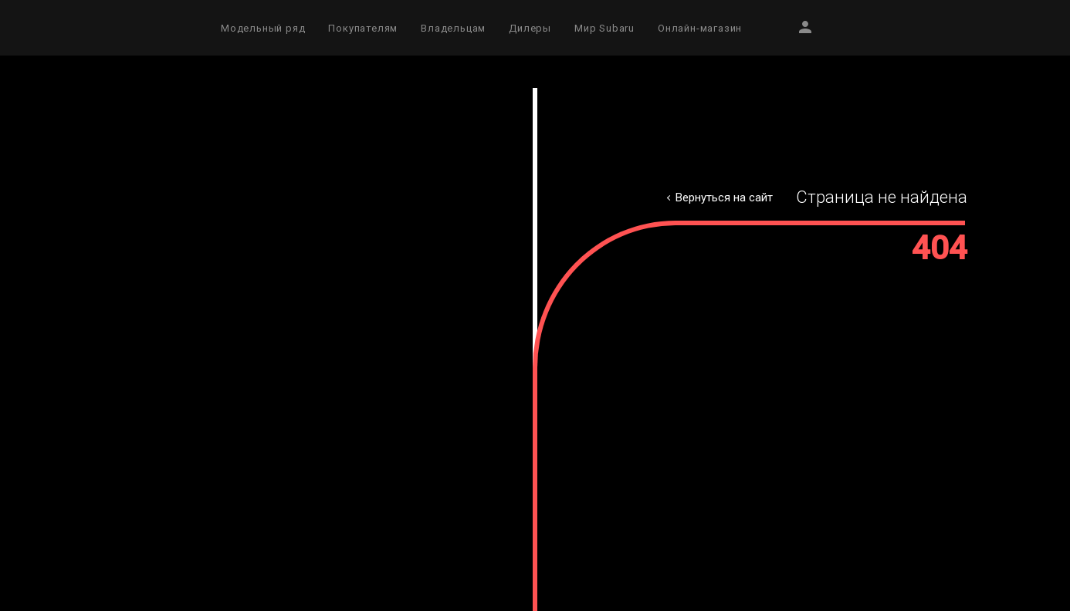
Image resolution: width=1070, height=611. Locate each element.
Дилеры (530, 28)
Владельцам (453, 28)
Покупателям (363, 28)
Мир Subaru (604, 28)
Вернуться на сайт (724, 197)
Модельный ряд (263, 28)
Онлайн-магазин (700, 28)
